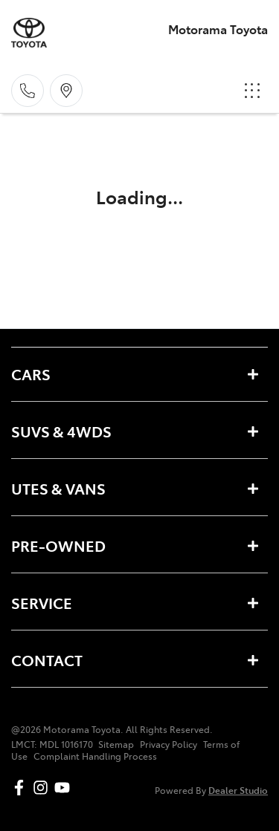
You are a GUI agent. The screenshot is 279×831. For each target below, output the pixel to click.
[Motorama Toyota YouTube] (65, 787)
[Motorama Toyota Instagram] (43, 787)
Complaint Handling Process (95, 756)
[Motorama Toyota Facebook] (22, 787)
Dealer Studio (238, 789)
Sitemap (116, 744)
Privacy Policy (168, 744)
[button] (252, 90)
